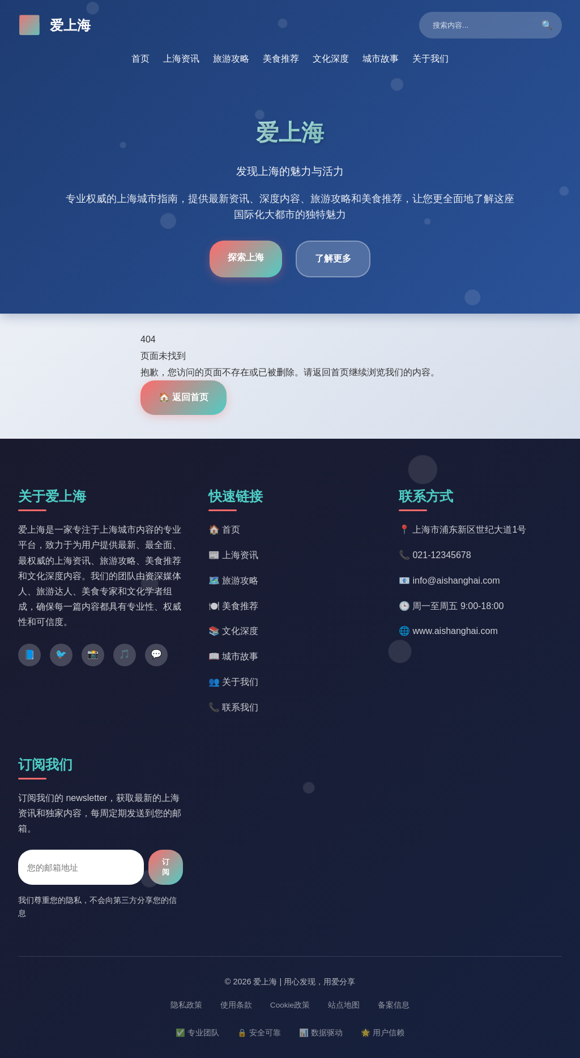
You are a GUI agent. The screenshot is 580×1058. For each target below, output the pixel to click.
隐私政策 (186, 1005)
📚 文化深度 (233, 631)
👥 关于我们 (233, 682)
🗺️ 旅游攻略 (233, 580)
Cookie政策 (290, 1005)
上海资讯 (181, 58)
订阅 (165, 867)
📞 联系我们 (233, 707)
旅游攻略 (231, 58)
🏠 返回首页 (183, 397)
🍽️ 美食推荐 (233, 606)
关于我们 (430, 58)
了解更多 (333, 258)
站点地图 (344, 1005)
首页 (140, 58)
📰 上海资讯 (233, 555)
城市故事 (380, 58)
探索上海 (246, 257)
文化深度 (331, 58)
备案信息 (394, 1005)
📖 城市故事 (233, 656)
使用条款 (236, 1005)
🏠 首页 (224, 529)
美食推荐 (281, 58)
